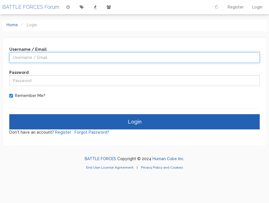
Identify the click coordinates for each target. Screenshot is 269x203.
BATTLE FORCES (100, 158)
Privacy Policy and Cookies (162, 167)
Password (19, 72)
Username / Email (28, 49)
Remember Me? (30, 95)
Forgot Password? (92, 132)
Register (63, 132)
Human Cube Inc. (168, 158)
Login (135, 122)
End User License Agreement (110, 167)
